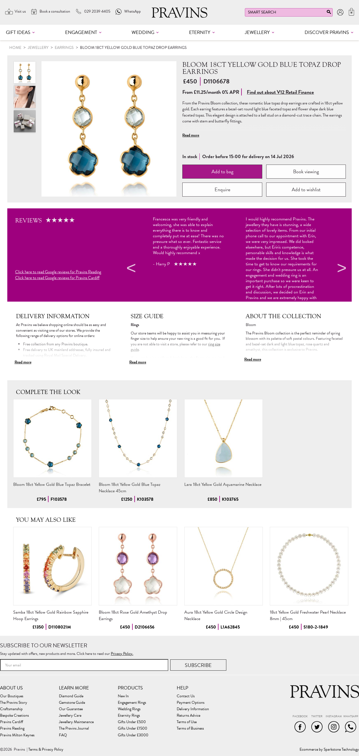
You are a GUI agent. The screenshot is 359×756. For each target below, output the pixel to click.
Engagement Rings (132, 702)
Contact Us (186, 696)
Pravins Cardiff (11, 722)
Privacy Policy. (122, 654)
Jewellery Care (70, 715)
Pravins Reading (12, 728)
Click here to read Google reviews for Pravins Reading (58, 272)
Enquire (222, 189)
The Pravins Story (13, 702)
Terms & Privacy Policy (45, 749)
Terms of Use (187, 722)
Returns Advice (188, 715)
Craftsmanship (11, 709)
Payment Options (190, 702)
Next (341, 269)
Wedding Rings (129, 709)
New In (123, 696)
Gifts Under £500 (132, 722)
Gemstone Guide (72, 702)
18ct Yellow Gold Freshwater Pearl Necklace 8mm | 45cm (308, 615)
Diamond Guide (71, 696)
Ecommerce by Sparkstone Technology (329, 749)
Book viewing (306, 171)
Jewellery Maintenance (76, 722)
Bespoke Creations (14, 715)
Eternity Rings (129, 715)
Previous (130, 269)
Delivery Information (193, 709)
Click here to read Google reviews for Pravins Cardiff (57, 278)
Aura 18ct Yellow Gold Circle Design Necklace (215, 615)
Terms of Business (190, 728)
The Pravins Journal (74, 728)
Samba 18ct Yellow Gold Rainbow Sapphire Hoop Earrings (50, 615)
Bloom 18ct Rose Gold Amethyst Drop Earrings (133, 615)
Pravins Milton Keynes (17, 735)
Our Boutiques (11, 696)
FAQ (63, 735)
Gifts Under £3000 (133, 735)
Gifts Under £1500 (132, 728)
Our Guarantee (71, 709)
